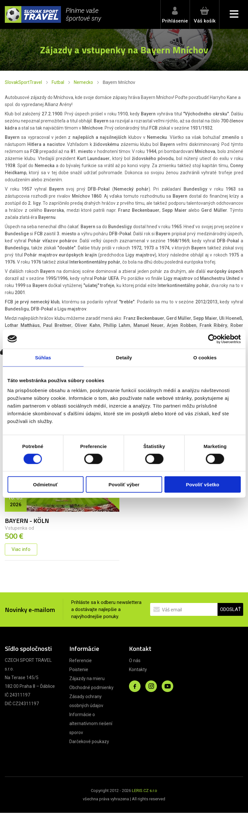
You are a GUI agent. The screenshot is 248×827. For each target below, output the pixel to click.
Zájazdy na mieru (87, 678)
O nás (135, 660)
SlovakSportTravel (23, 82)
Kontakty (138, 669)
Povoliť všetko (202, 484)
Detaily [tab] (124, 357)
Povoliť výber (123, 484)
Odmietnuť (45, 484)
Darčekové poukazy (89, 741)
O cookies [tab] (205, 357)
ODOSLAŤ (230, 609)
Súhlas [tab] (43, 357)
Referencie (80, 660)
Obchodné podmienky (91, 687)
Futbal (58, 82)
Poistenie (78, 669)
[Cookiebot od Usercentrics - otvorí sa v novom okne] (212, 339)
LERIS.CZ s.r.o (144, 790)
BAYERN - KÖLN (27, 521)
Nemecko (83, 82)
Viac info (21, 549)
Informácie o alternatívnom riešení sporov (90, 723)
